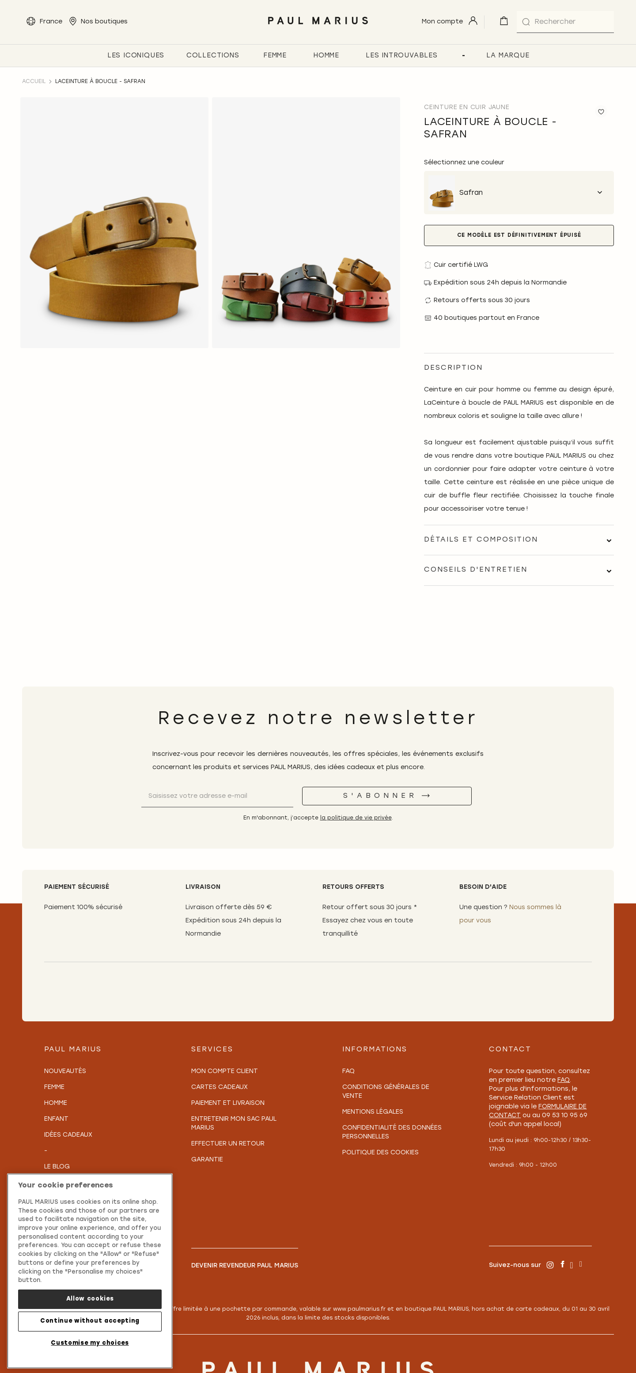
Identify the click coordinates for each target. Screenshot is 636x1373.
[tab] (519, 540)
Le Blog (57, 1167)
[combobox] (565, 22)
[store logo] (318, 26)
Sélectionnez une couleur (464, 162)
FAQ (348, 1071)
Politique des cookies (380, 1152)
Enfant (56, 1119)
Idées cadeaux (68, 1135)
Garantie (207, 1160)
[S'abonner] (387, 796)
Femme (54, 1087)
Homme (55, 1103)
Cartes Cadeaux (219, 1087)
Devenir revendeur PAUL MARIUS (244, 1266)
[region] (90, 1271)
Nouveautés (65, 1071)
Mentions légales (372, 1112)
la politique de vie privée (356, 818)
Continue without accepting (90, 1321)
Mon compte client (224, 1071)
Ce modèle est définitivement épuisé (519, 235)
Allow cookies (90, 1299)
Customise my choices (90, 1343)
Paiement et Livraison (228, 1103)
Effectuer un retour (228, 1144)
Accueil (33, 81)
